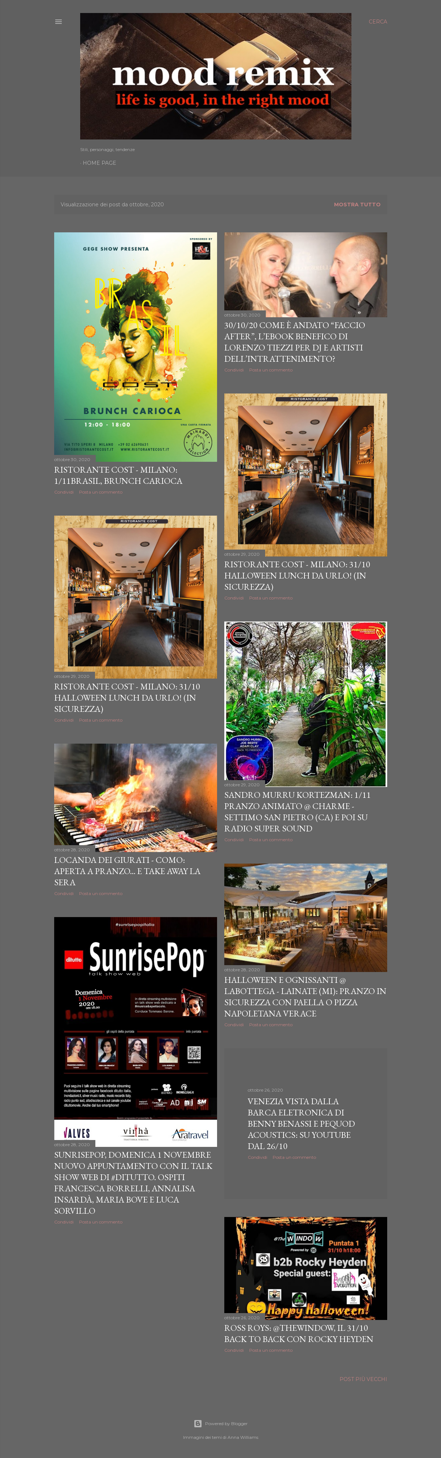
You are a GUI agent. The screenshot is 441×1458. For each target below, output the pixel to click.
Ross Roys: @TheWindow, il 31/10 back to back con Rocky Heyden (298, 1333)
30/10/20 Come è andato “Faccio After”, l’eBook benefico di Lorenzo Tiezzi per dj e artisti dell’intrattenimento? (294, 341)
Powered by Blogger (221, 1423)
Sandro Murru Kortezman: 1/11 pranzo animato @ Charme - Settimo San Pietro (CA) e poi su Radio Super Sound (297, 811)
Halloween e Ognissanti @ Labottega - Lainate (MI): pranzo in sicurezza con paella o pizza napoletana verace (305, 996)
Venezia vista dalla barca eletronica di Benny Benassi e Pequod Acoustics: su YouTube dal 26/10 (301, 1124)
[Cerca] (378, 21)
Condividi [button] (64, 492)
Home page (99, 163)
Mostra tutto (357, 204)
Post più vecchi (363, 1379)
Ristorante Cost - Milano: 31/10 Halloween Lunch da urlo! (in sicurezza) (297, 575)
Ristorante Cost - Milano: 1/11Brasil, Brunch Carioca (118, 475)
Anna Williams (243, 1437)
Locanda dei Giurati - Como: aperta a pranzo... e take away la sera (127, 871)
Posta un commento (100, 492)
